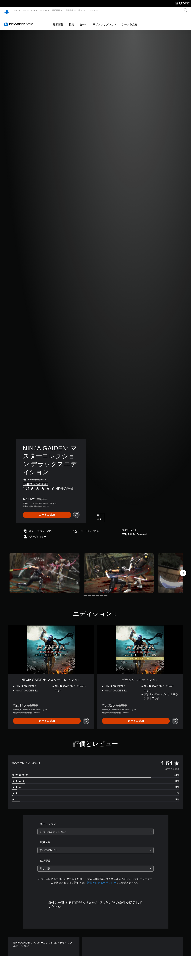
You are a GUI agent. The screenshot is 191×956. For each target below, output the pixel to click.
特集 (71, 21)
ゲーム (15, 10)
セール (83, 21)
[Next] (183, 569)
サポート (91, 10)
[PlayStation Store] (19, 20)
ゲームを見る (129, 21)
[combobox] (95, 828)
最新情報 (69, 10)
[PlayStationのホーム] (6, 10)
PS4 (33, 10)
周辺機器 (56, 10)
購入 (80, 10)
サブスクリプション (104, 21)
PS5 (24, 10)
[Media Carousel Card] (45, 569)
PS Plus (43, 10)
